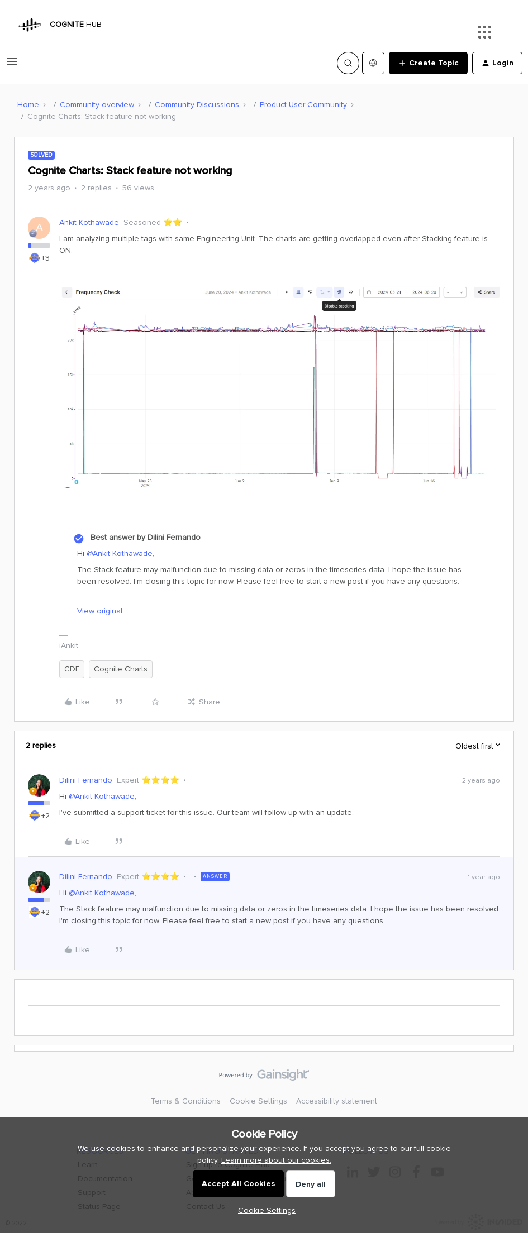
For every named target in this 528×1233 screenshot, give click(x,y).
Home (28, 104)
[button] (12, 65)
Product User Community (303, 104)
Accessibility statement (336, 1101)
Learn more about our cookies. (276, 1160)
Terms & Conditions (186, 1101)
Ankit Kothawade (89, 222)
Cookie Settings (258, 1101)
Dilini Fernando (85, 780)
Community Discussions (197, 104)
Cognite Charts (121, 669)
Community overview (97, 104)
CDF (71, 669)
